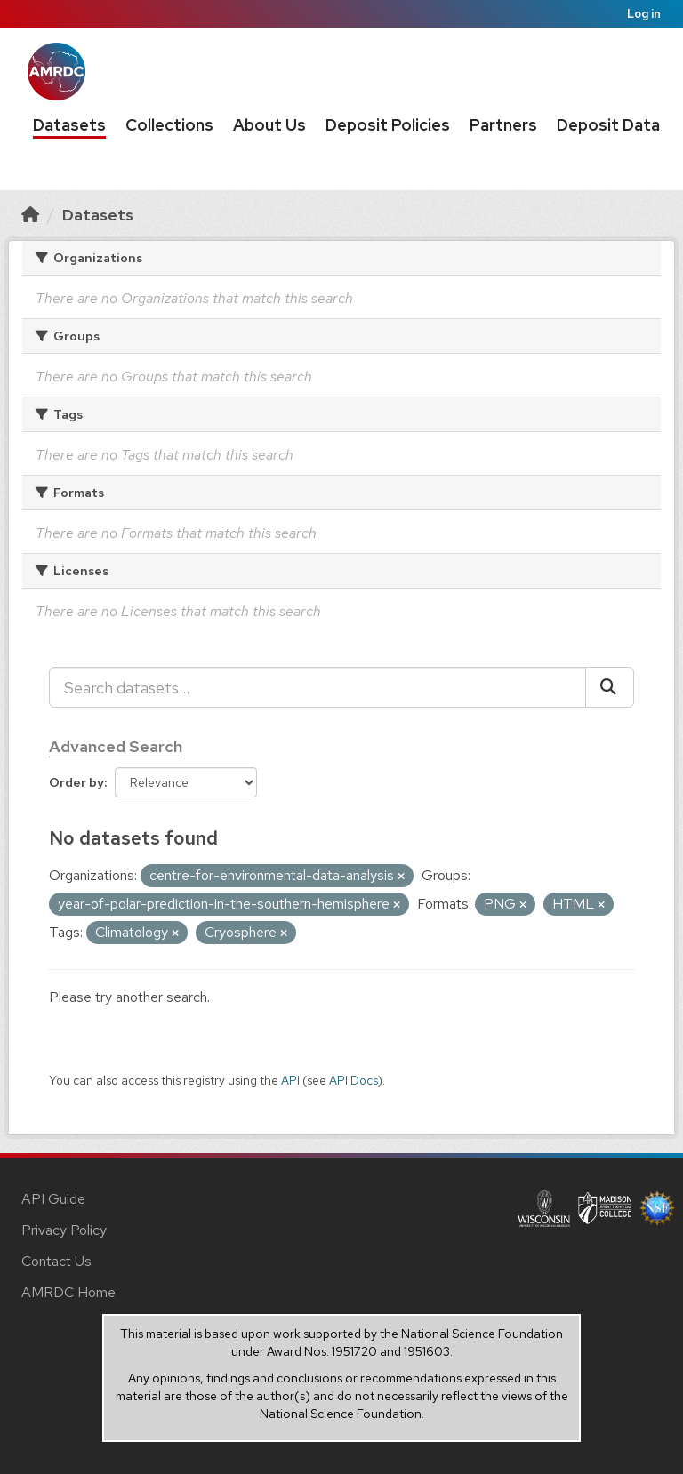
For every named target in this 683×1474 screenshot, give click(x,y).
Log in (644, 13)
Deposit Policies (387, 125)
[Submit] (609, 687)
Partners (503, 125)
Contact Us (56, 1261)
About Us (269, 125)
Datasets (69, 125)
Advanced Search (115, 746)
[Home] (30, 214)
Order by (76, 782)
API (290, 1080)
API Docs (353, 1080)
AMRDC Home (68, 1292)
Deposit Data (608, 125)
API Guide (53, 1199)
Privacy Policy (64, 1230)
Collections (169, 125)
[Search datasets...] (317, 687)
